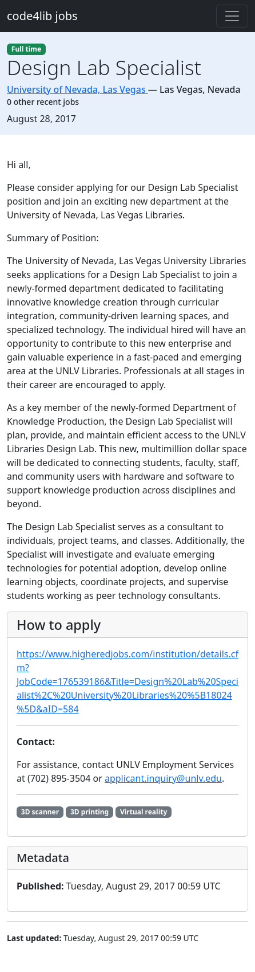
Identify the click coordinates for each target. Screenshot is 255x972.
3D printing (89, 812)
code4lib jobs (42, 15)
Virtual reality (143, 812)
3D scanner (40, 812)
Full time (26, 49)
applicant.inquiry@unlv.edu (163, 778)
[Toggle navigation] (232, 16)
